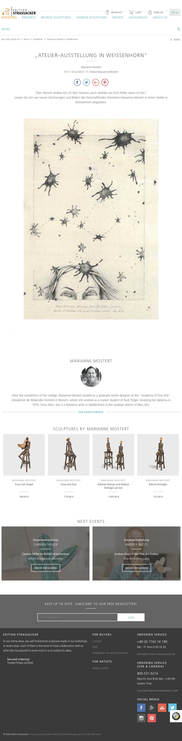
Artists (117, 17)
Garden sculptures (91, 17)
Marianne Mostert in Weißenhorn (62, 39)
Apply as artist (100, 668)
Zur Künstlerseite (91, 412)
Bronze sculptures (56, 17)
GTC (82, 734)
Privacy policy (36, 734)
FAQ (95, 647)
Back (175, 39)
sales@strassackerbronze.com (157, 690)
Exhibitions (38, 39)
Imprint (89, 734)
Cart (135, 12)
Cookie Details (52, 734)
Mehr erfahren (45, 568)
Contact (97, 641)
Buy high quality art (11, 39)
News (6, 29)
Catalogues (138, 17)
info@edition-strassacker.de (156, 654)
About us (160, 17)
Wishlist (113, 12)
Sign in (155, 12)
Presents (29, 17)
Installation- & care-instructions (110, 652)
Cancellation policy (69, 734)
